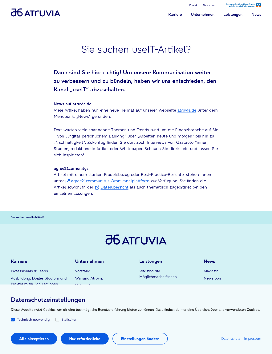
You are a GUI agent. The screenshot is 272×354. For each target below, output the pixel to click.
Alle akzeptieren (34, 338)
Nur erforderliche (84, 338)
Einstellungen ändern (140, 338)
